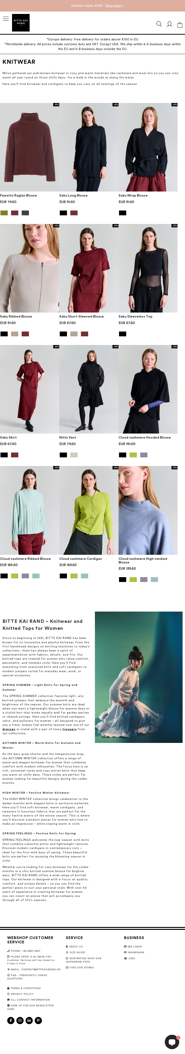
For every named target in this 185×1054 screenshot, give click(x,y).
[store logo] (21, 23)
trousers (69, 729)
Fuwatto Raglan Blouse (18, 195)
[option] (4, 213)
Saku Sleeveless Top (135, 316)
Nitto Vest (67, 437)
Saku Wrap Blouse (133, 195)
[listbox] (29, 213)
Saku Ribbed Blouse (16, 316)
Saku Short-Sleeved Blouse (81, 316)
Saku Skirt (8, 437)
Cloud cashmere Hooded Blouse (145, 437)
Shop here (113, 5)
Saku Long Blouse (73, 195)
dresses (8, 729)
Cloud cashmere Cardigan (80, 559)
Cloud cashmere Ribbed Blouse (25, 559)
